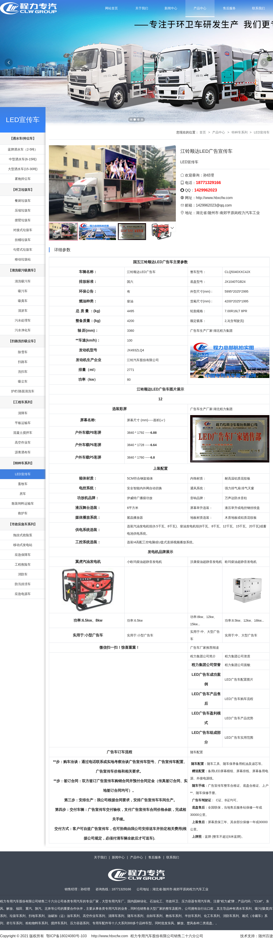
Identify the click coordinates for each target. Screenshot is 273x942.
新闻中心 (170, 8)
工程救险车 (23, 564)
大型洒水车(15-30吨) (22, 169)
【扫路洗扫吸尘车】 (22, 341)
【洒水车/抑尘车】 (23, 138)
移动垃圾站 (23, 259)
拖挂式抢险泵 (22, 535)
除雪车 (23, 352)
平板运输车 (23, 423)
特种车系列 (240, 132)
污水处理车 (23, 320)
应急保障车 (23, 555)
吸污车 (23, 291)
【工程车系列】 (23, 402)
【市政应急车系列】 (22, 524)
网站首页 (111, 8)
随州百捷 (265, 936)
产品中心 (200, 8)
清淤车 (23, 310)
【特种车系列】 (23, 463)
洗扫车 (23, 371)
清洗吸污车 (23, 281)
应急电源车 (23, 594)
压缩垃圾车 (23, 210)
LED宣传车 (23, 119)
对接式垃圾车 (22, 230)
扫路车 (23, 362)
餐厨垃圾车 (23, 200)
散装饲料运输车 (23, 503)
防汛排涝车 (23, 584)
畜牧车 (23, 484)
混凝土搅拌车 (22, 432)
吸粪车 (23, 301)
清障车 (23, 413)
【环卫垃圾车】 (23, 189)
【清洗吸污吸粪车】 (22, 270)
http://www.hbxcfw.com (214, 198)
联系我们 (258, 8)
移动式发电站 (22, 545)
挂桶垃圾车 (23, 240)
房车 (23, 493)
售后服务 (229, 8)
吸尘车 (23, 381)
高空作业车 (23, 442)
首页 (203, 132)
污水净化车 (23, 330)
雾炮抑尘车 (23, 179)
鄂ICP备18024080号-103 (66, 936)
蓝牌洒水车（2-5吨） (23, 149)
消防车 (23, 574)
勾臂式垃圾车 (22, 249)
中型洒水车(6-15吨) (22, 159)
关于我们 (141, 8)
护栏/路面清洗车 (22, 391)
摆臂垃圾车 (23, 220)
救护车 (23, 513)
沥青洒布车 (23, 452)
